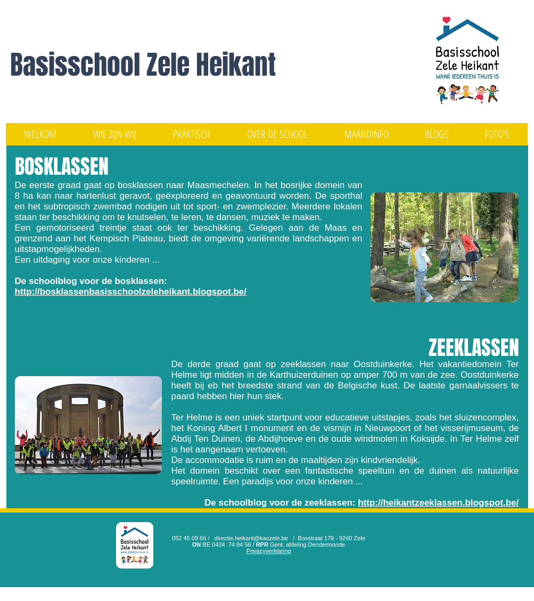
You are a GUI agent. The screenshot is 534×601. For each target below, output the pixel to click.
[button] (115, 134)
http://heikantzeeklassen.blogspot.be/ (438, 503)
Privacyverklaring (269, 551)
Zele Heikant (211, 64)
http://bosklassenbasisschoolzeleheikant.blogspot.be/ (131, 292)
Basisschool (78, 64)
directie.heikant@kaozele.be (251, 538)
